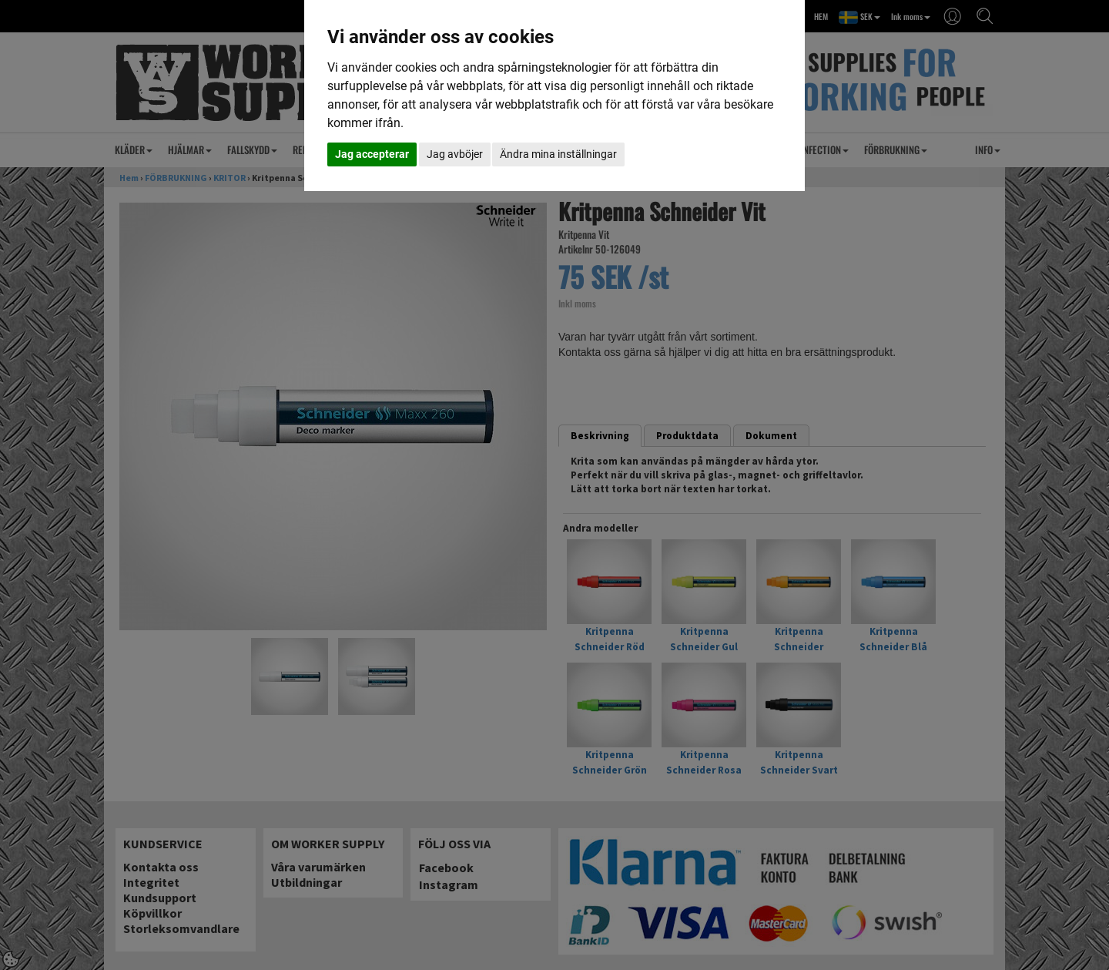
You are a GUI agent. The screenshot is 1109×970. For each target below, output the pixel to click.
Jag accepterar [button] (372, 154)
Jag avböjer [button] (455, 154)
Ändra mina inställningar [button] (558, 154)
